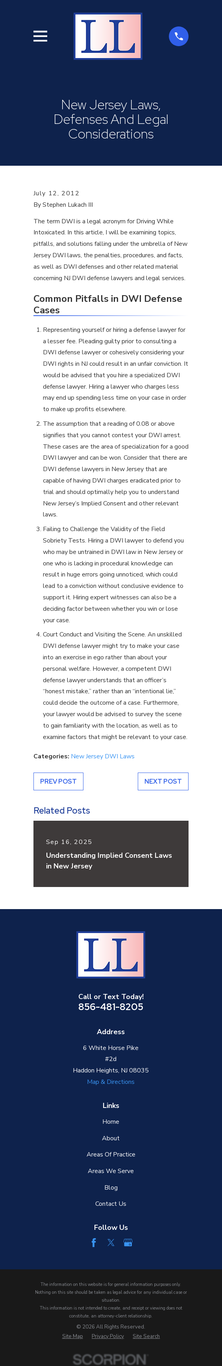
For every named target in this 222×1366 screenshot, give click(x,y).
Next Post (163, 781)
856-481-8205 (110, 1007)
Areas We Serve (111, 1171)
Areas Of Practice (111, 1154)
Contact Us (110, 1203)
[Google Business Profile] (128, 1242)
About (111, 1138)
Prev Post (58, 781)
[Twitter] (111, 1242)
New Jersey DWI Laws (103, 756)
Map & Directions (111, 1082)
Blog (111, 1187)
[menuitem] (72, 1337)
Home (110, 1121)
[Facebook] (93, 1242)
